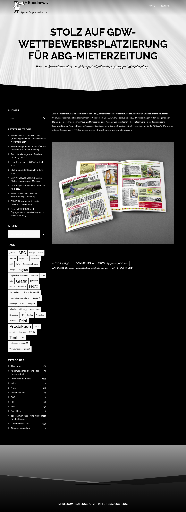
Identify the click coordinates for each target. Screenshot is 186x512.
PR (28, 402)
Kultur (28, 383)
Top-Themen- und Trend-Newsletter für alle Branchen (28, 417)
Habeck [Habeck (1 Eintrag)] (12, 287)
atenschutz (86, 503)
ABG (107, 263)
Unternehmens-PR (99, 268)
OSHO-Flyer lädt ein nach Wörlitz (26, 185)
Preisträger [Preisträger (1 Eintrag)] (40, 315)
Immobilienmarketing (60, 67)
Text (125, 263)
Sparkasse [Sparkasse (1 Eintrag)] (22, 332)
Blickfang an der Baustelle (23, 170)
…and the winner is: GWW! (23, 162)
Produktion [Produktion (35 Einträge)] (20, 326)
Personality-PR (28, 392)
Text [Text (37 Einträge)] (13, 337)
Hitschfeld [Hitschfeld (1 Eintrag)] (22, 287)
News (28, 388)
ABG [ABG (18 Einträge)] (22, 253)
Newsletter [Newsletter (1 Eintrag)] (13, 315)
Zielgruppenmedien (28, 428)
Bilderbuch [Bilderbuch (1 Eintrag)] (35, 258)
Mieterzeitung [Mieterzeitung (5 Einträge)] (18, 309)
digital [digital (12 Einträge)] (23, 270)
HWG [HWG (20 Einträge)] (33, 287)
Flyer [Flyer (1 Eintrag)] (43, 275)
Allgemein (28, 366)
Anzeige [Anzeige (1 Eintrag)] (32, 253)
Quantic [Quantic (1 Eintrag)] (37, 326)
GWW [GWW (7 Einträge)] (34, 281)
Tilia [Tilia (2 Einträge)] (22, 337)
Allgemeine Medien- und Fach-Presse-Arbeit (28, 372)
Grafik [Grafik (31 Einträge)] (21, 281)
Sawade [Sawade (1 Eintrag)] (12, 332)
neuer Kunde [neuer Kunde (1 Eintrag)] (35, 309)
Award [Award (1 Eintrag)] (40, 253)
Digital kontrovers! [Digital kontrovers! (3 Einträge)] (18, 275)
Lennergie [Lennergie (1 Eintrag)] (13, 304)
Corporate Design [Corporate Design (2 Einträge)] (30, 264)
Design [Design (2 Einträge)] (12, 270)
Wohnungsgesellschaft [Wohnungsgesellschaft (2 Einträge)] (19, 349)
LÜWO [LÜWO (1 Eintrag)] (22, 304)
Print (120, 263)
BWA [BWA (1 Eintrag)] (18, 264)
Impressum (65, 503)
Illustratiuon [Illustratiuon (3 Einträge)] (15, 292)
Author (60, 263)
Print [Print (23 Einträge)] (23, 320)
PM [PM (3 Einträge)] (22, 315)
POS (28, 397)
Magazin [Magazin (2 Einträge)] (31, 304)
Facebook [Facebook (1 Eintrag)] (34, 275)
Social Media (28, 411)
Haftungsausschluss (112, 503)
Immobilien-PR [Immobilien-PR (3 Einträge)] (31, 292)
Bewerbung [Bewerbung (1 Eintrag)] (23, 258)
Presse (114, 263)
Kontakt (165, 6)
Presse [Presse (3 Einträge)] (12, 320)
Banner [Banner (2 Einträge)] (12, 258)
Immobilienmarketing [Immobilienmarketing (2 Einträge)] (19, 298)
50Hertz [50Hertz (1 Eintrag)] (12, 253)
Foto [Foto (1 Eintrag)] (11, 281)
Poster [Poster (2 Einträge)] (30, 315)
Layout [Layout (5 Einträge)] (36, 298)
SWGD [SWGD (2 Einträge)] (32, 332)
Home (151, 6)
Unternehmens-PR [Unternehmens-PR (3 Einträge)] (18, 343)
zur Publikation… (59, 137)
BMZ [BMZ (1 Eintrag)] (11, 264)
